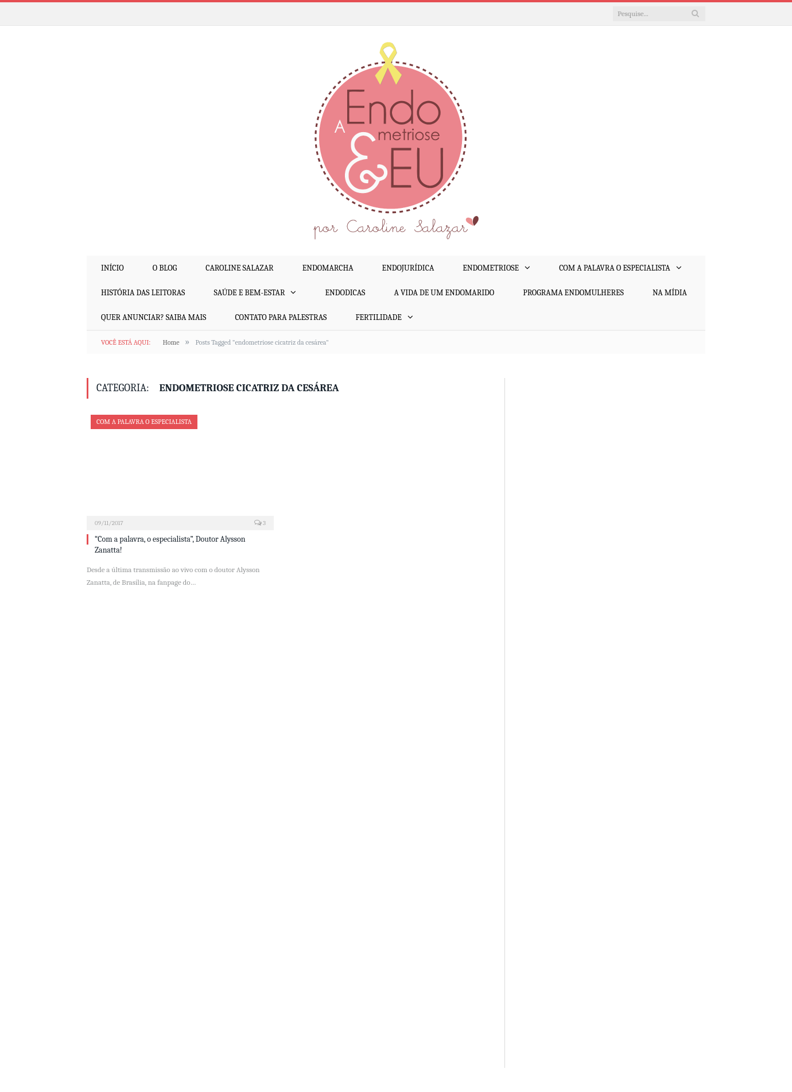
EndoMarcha (328, 268)
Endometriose (491, 268)
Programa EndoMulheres (573, 293)
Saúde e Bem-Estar (249, 293)
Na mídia (670, 293)
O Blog (165, 268)
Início (112, 268)
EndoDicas (345, 293)
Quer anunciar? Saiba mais (153, 317)
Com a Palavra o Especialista (614, 268)
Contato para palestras (281, 317)
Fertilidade (378, 317)
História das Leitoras (143, 293)
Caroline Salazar (239, 268)
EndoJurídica (408, 268)
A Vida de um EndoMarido (444, 293)
